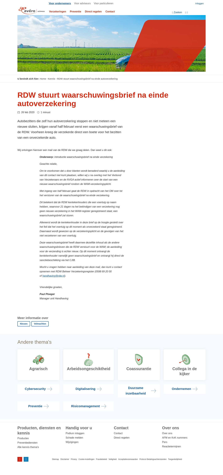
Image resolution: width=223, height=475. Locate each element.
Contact (110, 11)
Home (43, 78)
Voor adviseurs (82, 3)
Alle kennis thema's (28, 447)
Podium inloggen (75, 433)
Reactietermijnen (171, 446)
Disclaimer (64, 459)
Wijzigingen (72, 442)
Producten (23, 438)
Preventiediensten (27, 442)
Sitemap (55, 459)
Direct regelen (93, 11)
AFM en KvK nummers (174, 437)
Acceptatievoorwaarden (128, 459)
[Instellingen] (195, 12)
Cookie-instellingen (86, 459)
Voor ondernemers (60, 3)
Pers (164, 442)
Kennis (51, 78)
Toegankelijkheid (175, 459)
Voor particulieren (103, 3)
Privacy (74, 459)
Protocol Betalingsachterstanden (153, 459)
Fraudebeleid (101, 459)
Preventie (75, 11)
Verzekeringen (57, 11)
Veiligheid (113, 459)
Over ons (167, 433)
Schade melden (74, 437)
